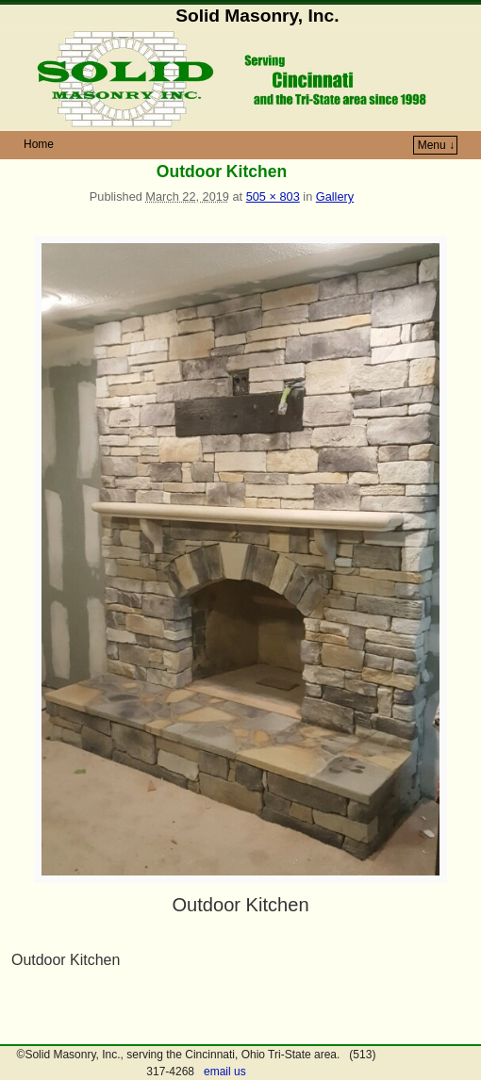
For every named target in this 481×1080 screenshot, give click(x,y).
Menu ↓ (436, 145)
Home (39, 144)
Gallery (335, 196)
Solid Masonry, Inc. (257, 15)
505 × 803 (273, 196)
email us (225, 1071)
